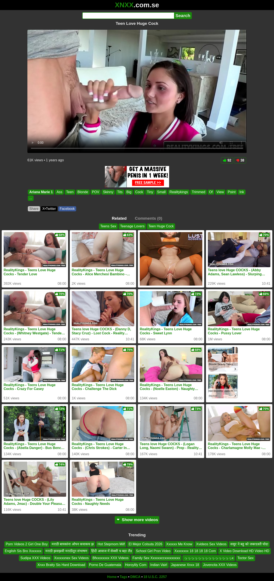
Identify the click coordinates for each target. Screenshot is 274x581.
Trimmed (198, 192)
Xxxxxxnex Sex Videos (71, 558)
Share (34, 208)
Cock (139, 192)
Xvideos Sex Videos (211, 544)
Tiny (150, 192)
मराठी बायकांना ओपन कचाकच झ (73, 544)
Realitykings (179, 192)
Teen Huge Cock (161, 226)
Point (231, 192)
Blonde (82, 192)
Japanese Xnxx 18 (185, 565)
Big (129, 192)
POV (95, 192)
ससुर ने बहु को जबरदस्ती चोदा (249, 544)
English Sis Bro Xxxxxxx (23, 551)
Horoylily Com (135, 565)
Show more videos (137, 519)
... (30, 198)
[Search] (128, 15)
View (220, 192)
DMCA (135, 577)
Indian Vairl (158, 565)
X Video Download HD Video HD (244, 551)
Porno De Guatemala (105, 565)
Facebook (67, 208)
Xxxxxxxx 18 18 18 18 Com (195, 551)
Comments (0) (148, 218)
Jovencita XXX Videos (220, 565)
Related (119, 218)
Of (211, 192)
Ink (241, 192)
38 (240, 160)
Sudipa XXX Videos (35, 558)
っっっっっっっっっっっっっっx (209, 558)
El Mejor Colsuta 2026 (145, 544)
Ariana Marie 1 (41, 192)
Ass (59, 192)
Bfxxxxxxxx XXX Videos (110, 558)
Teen (70, 192)
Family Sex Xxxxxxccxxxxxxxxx (156, 558)
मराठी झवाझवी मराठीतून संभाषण (66, 551)
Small (161, 192)
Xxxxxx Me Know (179, 544)
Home (112, 577)
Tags (123, 577)
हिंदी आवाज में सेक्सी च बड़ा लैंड (111, 551)
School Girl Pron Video (153, 551)
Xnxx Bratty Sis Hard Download (61, 565)
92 (227, 160)
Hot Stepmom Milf (111, 544)
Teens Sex (108, 226)
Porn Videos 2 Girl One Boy (27, 544)
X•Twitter (49, 208)
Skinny (108, 192)
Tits (119, 192)
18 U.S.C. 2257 (155, 577)
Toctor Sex (245, 558)
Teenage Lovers (132, 226)
